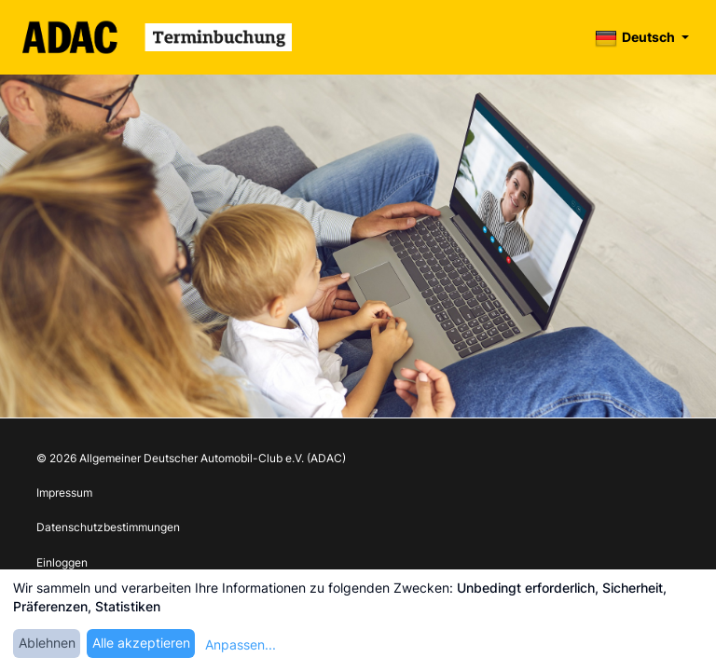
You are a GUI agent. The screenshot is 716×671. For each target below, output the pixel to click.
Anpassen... (240, 644)
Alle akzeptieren (141, 642)
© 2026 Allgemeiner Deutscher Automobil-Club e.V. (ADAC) (191, 458)
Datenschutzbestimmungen (108, 527)
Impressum (64, 493)
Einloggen (62, 562)
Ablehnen (47, 642)
